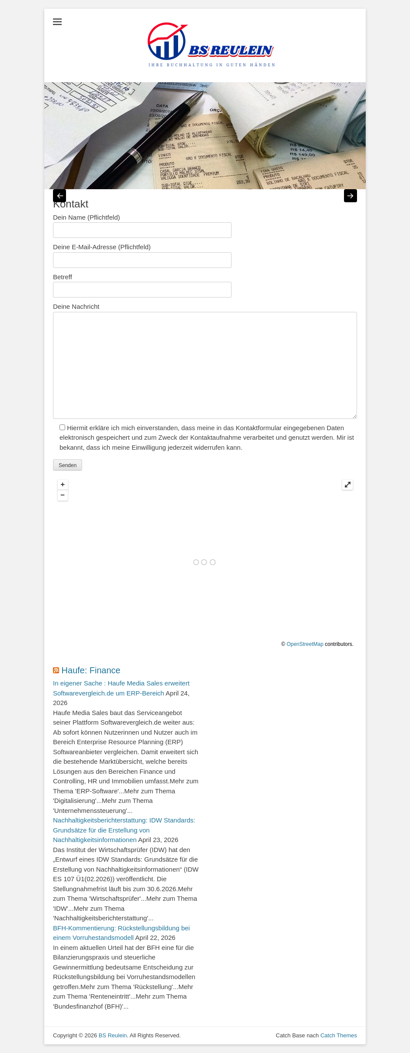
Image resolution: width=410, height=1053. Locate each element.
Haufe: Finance (91, 670)
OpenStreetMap (305, 644)
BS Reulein (113, 1035)
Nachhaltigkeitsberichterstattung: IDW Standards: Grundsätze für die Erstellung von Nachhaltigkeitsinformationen (124, 829)
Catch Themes (339, 1035)
